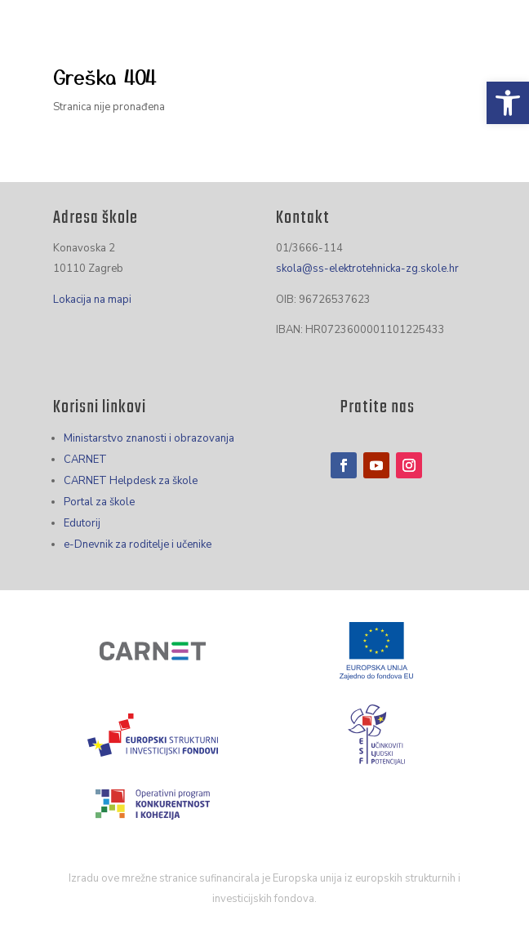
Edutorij (82, 523)
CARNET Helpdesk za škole (131, 480)
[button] (508, 103)
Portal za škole (99, 502)
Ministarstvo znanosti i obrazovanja (149, 438)
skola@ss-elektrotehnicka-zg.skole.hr (367, 268)
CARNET (85, 459)
